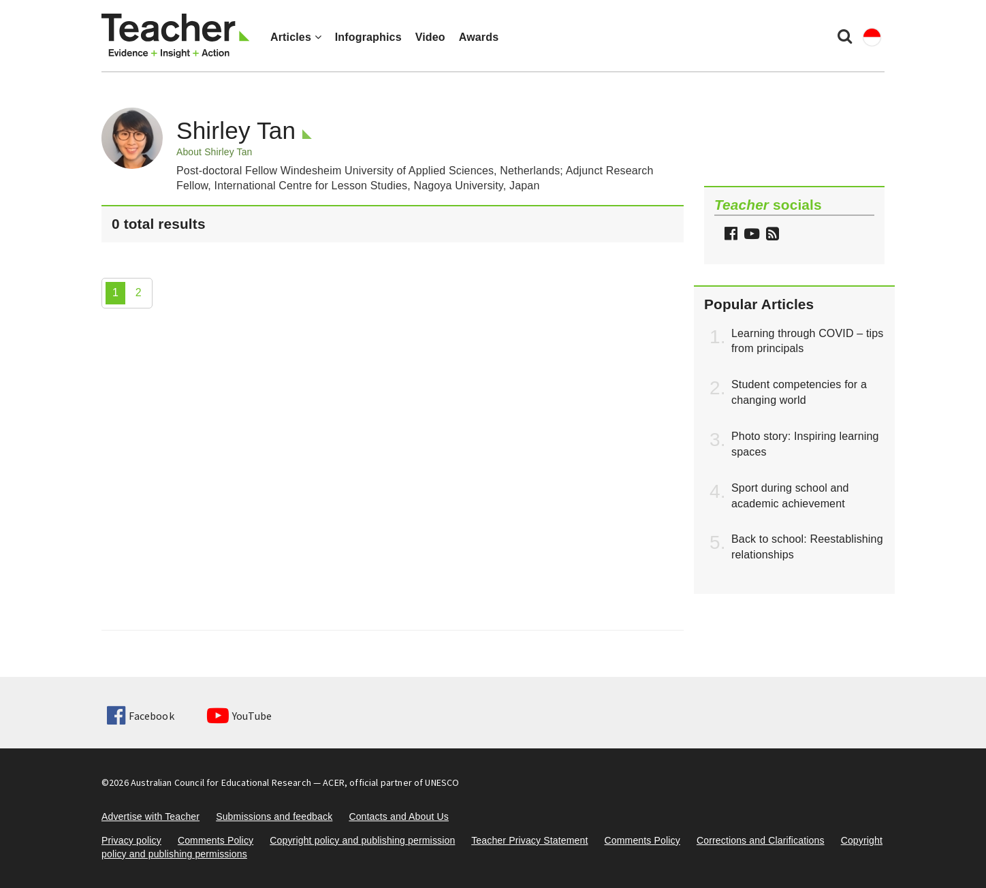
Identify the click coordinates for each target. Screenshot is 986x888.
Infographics (368, 37)
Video (430, 37)
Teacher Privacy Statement (529, 840)
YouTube (239, 716)
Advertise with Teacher (150, 816)
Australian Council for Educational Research (221, 782)
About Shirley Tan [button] (214, 151)
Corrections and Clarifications (761, 840)
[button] (771, 235)
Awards (478, 37)
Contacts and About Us (399, 816)
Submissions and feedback (274, 816)
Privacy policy (131, 840)
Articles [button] (295, 37)
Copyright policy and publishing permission (362, 840)
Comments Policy (215, 840)
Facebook (140, 716)
